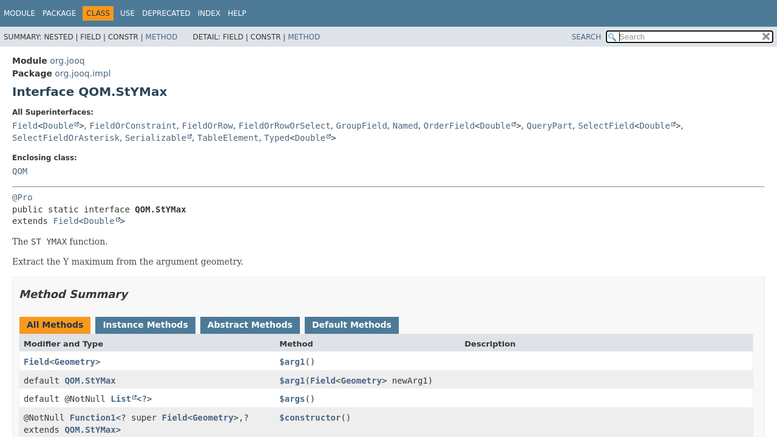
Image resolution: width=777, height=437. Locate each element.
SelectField (606, 125)
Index (209, 13)
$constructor (310, 417)
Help (237, 13)
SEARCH (587, 37)
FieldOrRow (207, 125)
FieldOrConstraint (133, 125)
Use (127, 13)
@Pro (22, 197)
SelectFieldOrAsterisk (66, 138)
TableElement (228, 138)
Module (19, 13)
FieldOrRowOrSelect (285, 125)
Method (162, 37)
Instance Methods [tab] (145, 325)
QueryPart (549, 125)
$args (292, 399)
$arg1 (292, 362)
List (120, 399)
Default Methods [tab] (352, 325)
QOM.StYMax (89, 380)
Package (59, 13)
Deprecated (166, 13)
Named (405, 125)
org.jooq (67, 61)
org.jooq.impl (82, 73)
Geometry (75, 362)
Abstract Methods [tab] (250, 325)
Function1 (93, 417)
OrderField (449, 125)
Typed (277, 138)
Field (25, 125)
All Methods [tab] (55, 325)
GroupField (361, 125)
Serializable (155, 138)
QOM (19, 171)
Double (58, 125)
